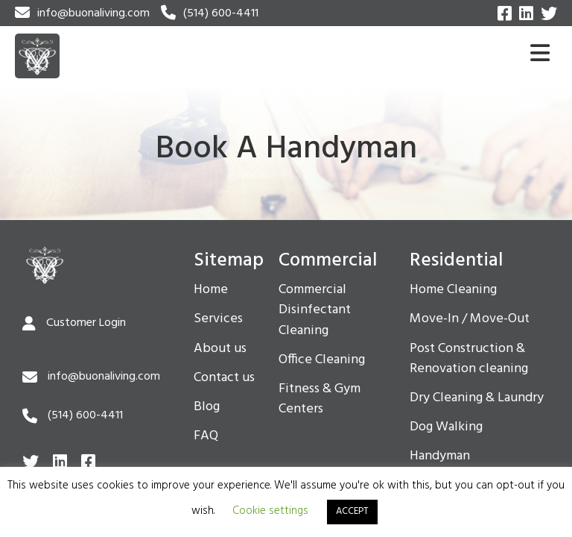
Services (218, 319)
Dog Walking (446, 427)
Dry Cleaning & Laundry (477, 398)
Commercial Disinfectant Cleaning (315, 310)
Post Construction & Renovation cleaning (469, 359)
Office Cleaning (322, 360)
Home (211, 290)
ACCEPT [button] (352, 511)
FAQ (206, 436)
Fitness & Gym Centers (319, 399)
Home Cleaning (453, 290)
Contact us (224, 378)
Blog (207, 407)
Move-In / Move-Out (470, 319)
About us (220, 349)
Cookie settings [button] (270, 511)
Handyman (440, 456)
